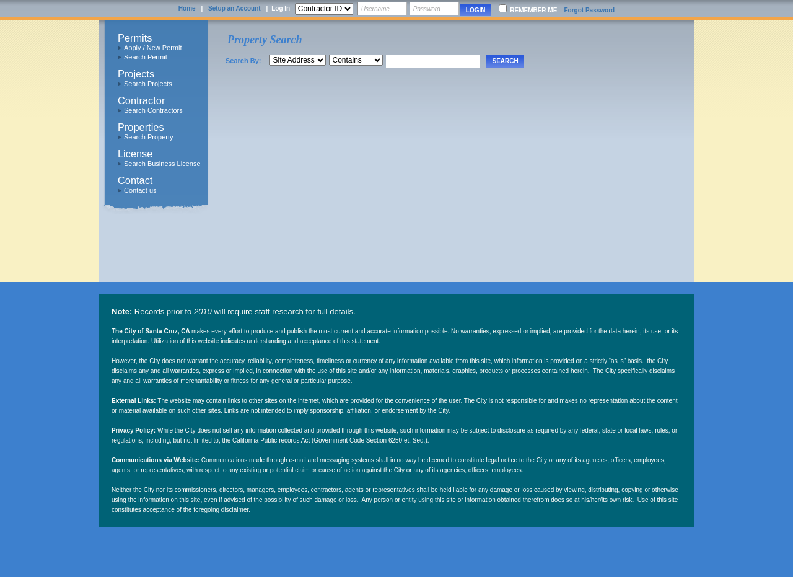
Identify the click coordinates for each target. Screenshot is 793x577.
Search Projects (148, 83)
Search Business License (162, 163)
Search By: (243, 60)
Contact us (140, 190)
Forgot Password (589, 10)
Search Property (148, 137)
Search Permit (145, 57)
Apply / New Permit (153, 47)
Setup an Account (234, 8)
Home (187, 8)
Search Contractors (153, 110)
